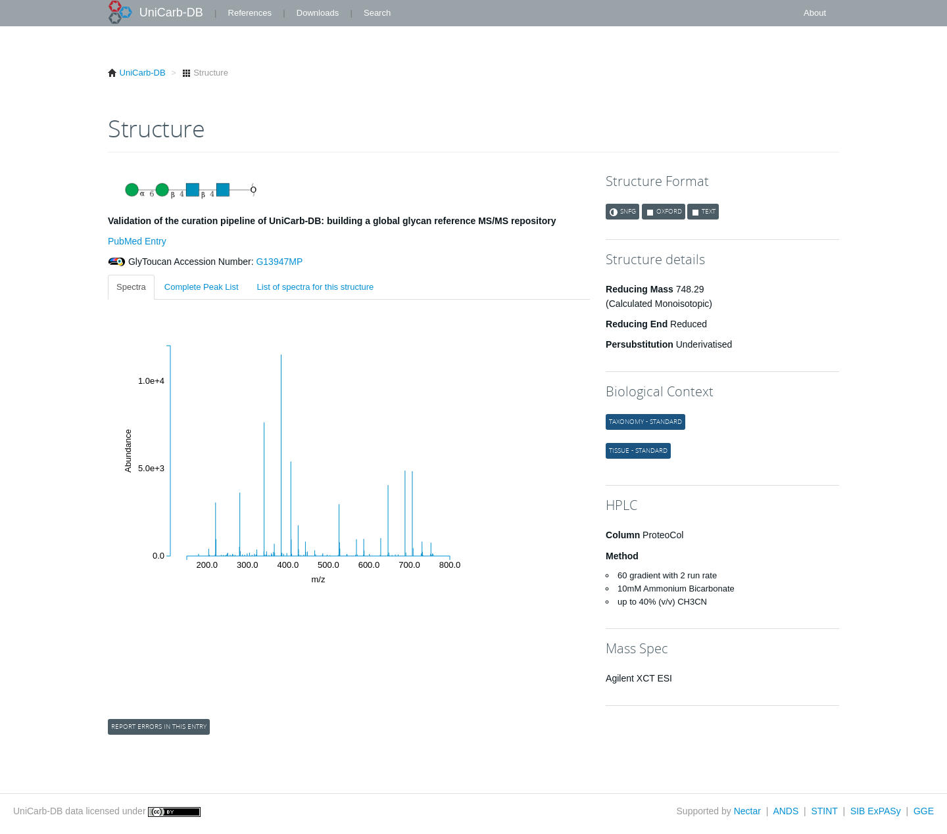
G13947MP (278, 261)
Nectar (747, 811)
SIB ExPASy (875, 811)
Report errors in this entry (158, 726)
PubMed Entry (137, 241)
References (250, 13)
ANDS (785, 811)
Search (377, 13)
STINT (824, 811)
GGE (923, 811)
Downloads (318, 13)
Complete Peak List (201, 287)
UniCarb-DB (171, 12)
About (815, 13)
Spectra (131, 287)
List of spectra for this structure (315, 287)
